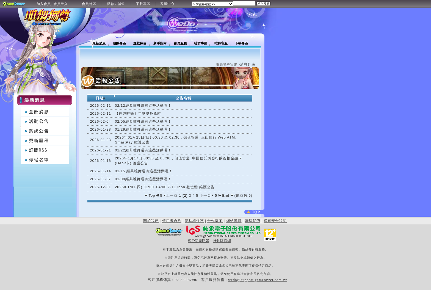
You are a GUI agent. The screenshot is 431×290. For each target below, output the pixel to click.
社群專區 (200, 43)
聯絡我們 (252, 221)
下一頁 (207, 195)
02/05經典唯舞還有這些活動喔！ (143, 121)
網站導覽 (234, 221)
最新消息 (99, 43)
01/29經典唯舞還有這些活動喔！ (143, 129)
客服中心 (167, 4)
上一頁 (171, 195)
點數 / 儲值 (116, 4)
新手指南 (160, 43)
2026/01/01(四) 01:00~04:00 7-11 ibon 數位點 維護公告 (165, 187)
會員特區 (89, 4)
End (227, 195)
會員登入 (61, 4)
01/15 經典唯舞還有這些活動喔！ (144, 171)
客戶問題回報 (198, 241)
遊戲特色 (139, 43)
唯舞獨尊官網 (226, 64)
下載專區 (143, 4)
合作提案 (215, 221)
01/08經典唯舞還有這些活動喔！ (143, 179)
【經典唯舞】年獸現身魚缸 (138, 113)
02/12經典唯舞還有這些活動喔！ (143, 105)
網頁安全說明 (275, 221)
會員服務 (180, 43)
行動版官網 (222, 241)
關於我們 (151, 221)
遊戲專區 (119, 43)
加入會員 (44, 4)
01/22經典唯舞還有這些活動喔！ (143, 150)
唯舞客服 (221, 43)
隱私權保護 (194, 221)
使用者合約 (171, 221)
